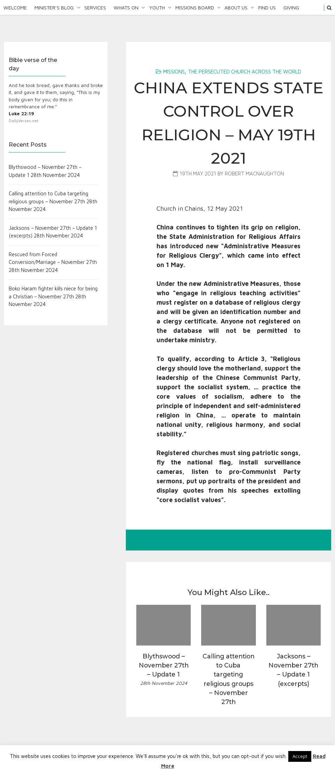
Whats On (126, 7)
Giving (291, 7)
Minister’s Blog (54, 7)
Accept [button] (299, 756)
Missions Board (194, 7)
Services (95, 7)
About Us (236, 7)
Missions (174, 72)
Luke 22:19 (21, 113)
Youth (157, 7)
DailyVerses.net (23, 120)
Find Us (267, 7)
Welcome (15, 7)
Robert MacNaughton (254, 174)
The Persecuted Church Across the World (244, 72)
